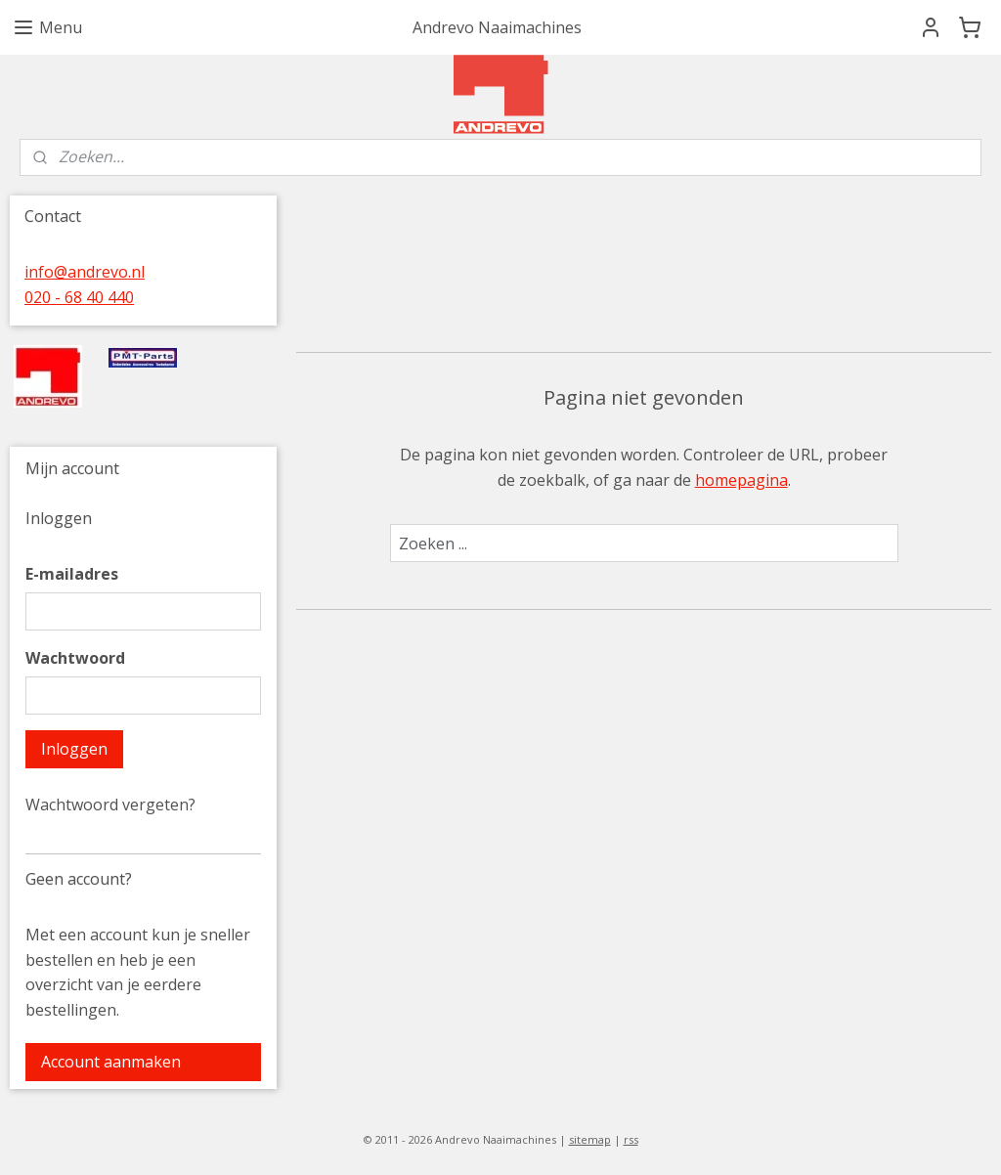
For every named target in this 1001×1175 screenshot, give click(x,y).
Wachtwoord (75, 658)
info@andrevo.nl (84, 272)
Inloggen (74, 749)
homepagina (740, 480)
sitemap (590, 1139)
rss (631, 1139)
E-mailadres (71, 574)
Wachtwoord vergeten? (110, 804)
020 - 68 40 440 (79, 297)
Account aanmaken (111, 1061)
